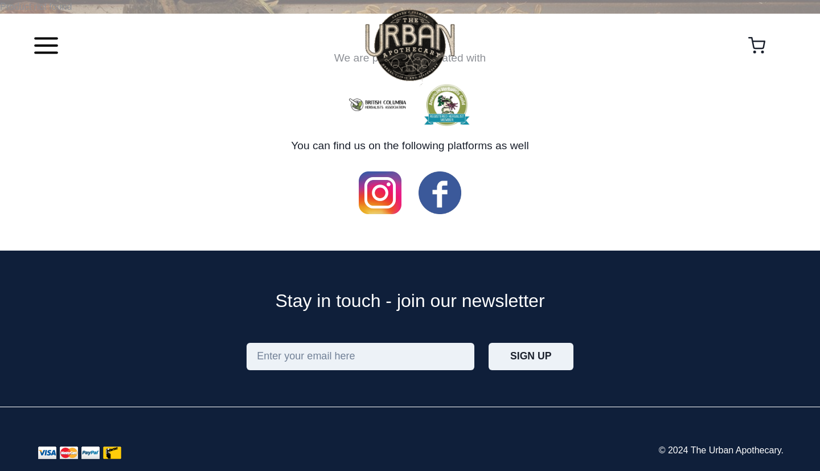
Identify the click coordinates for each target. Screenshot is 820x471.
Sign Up (530, 356)
